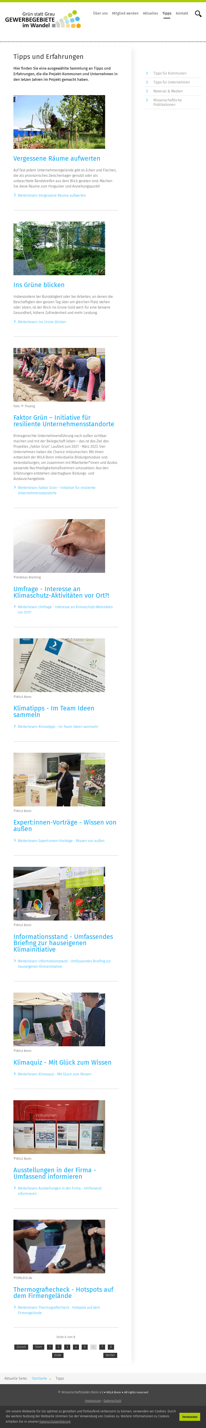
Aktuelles (150, 13)
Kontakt (182, 13)
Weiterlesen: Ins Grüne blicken (42, 322)
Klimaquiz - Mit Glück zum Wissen (62, 1062)
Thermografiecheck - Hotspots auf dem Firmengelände (63, 1293)
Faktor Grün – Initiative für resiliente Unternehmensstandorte (63, 421)
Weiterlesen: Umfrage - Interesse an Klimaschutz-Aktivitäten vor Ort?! (65, 609)
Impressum (93, 1401)
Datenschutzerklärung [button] (54, 1422)
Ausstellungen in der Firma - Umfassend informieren (54, 1173)
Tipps (166, 13)
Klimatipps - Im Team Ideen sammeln (53, 711)
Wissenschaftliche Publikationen (167, 102)
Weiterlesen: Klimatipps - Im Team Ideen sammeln (58, 727)
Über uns (100, 13)
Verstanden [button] (190, 1417)
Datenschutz (112, 1401)
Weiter (110, 1355)
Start (38, 1347)
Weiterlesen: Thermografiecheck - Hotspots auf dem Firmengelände (59, 1310)
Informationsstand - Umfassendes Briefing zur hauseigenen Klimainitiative (63, 943)
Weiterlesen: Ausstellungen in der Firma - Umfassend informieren (60, 1191)
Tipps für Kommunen (169, 73)
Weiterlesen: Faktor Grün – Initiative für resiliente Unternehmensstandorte (57, 490)
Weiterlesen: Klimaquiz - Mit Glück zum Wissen (54, 1074)
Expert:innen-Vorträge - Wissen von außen (65, 825)
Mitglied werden (125, 13)
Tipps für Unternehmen (171, 82)
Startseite (39, 1378)
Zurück (21, 1347)
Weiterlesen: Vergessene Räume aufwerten (52, 195)
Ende (57, 1355)
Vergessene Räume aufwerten (56, 158)
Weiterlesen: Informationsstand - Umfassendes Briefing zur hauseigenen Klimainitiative (64, 964)
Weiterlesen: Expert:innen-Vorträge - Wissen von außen (61, 841)
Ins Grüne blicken (39, 285)
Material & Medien (168, 91)
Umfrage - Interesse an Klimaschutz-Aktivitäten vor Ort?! (61, 592)
